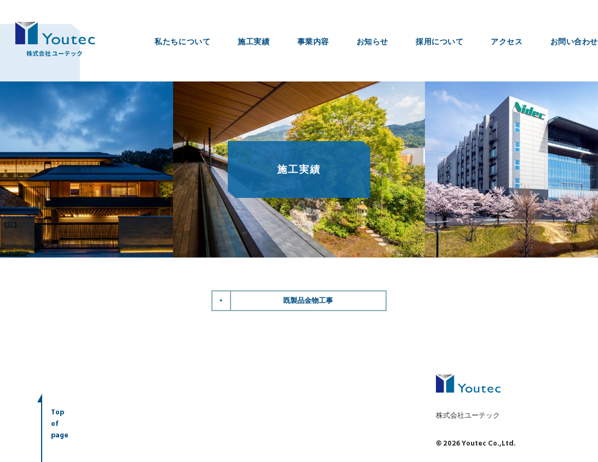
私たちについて (182, 41)
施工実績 (253, 41)
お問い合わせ (574, 41)
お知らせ (372, 41)
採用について (439, 41)
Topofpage (59, 425)
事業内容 (313, 41)
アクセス (506, 41)
